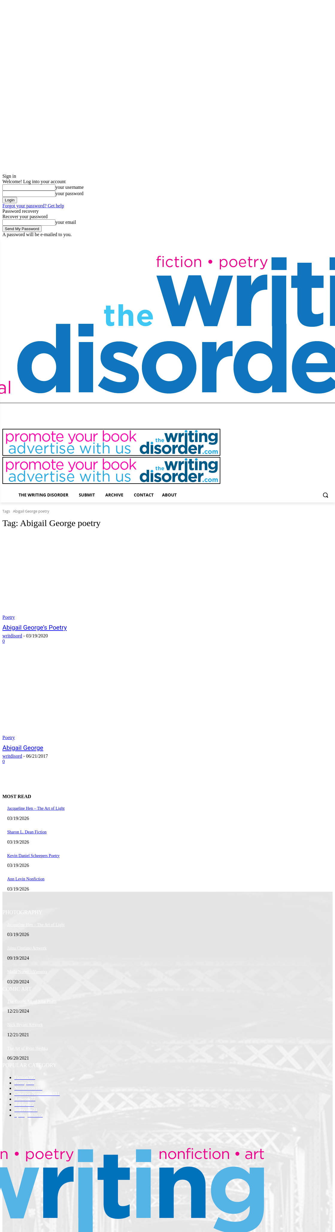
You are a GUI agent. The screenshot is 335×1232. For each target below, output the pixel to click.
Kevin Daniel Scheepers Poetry (33, 855)
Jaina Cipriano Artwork (26, 948)
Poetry (8, 617)
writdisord (12, 635)
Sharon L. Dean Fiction (26, 832)
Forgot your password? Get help (33, 205)
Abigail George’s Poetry (34, 627)
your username (69, 187)
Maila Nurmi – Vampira (27, 972)
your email (65, 222)
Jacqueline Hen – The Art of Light (36, 808)
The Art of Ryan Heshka (27, 1048)
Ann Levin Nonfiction (25, 879)
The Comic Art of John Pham (32, 1001)
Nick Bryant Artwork (25, 1025)
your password (69, 193)
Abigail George (22, 747)
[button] (325, 495)
